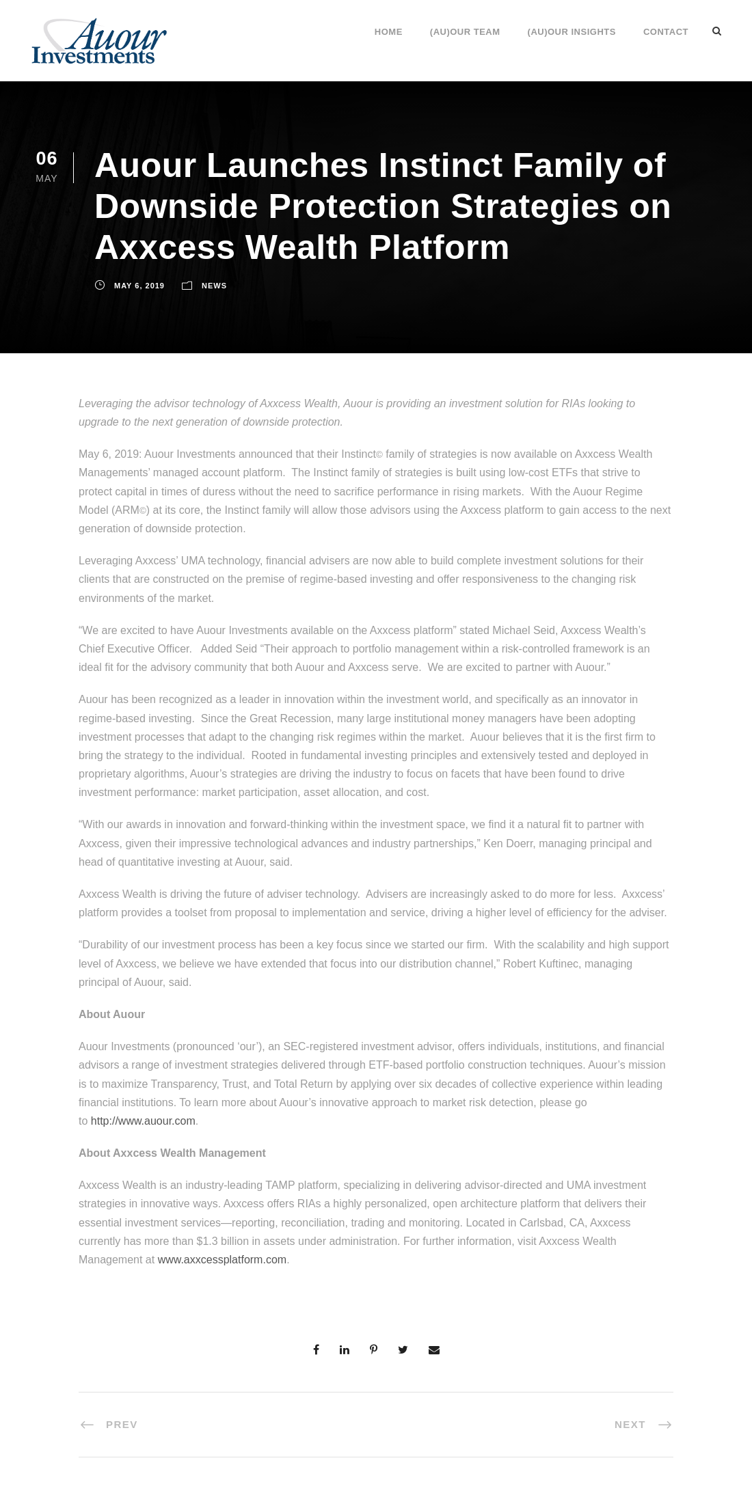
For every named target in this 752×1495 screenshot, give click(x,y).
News (214, 286)
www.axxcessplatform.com (222, 1259)
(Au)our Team (465, 32)
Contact (665, 32)
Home (389, 32)
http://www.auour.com (143, 1121)
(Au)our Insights (572, 32)
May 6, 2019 (139, 286)
